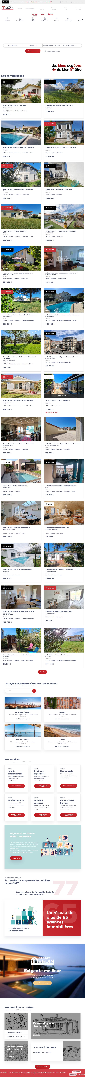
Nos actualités (48, 2)
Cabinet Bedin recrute (31, 2)
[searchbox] (43, 45)
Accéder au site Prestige (42, 987)
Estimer (50, 14)
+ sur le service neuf (16, 786)
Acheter (35, 14)
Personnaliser (81, 1074)
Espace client (60, 2)
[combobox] (52, 45)
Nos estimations (32, 8)
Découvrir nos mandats (69, 786)
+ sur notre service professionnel (68, 815)
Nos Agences (14, 2)
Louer (43, 14)
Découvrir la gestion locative (16, 815)
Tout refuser (73, 1074)
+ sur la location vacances (42, 815)
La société (21, 2)
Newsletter (73, 2)
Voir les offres (16, 860)
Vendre (22, 8)
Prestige (5, 2)
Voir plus (42, 672)
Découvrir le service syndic (42, 786)
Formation (40, 2)
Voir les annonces (32, 51)
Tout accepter (76, 1071)
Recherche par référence (53, 51)
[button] (32, 45)
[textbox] (20, 691)
